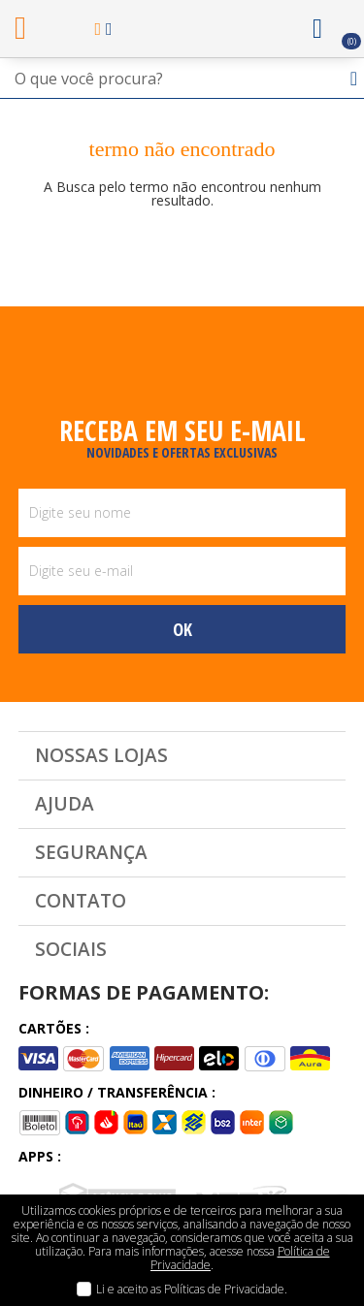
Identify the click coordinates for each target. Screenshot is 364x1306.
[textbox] (182, 78)
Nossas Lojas (101, 755)
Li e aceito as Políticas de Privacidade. (191, 1289)
